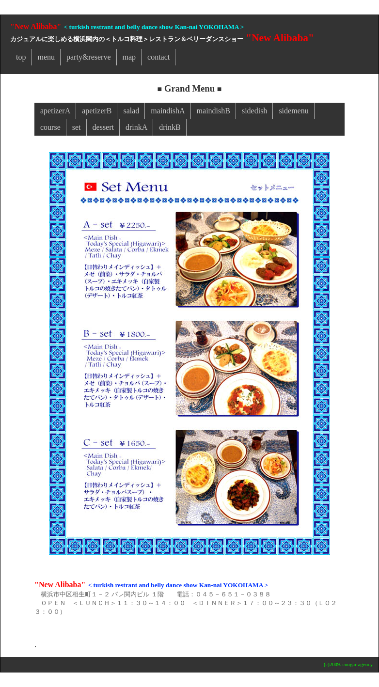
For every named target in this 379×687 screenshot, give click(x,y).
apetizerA (55, 111)
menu (46, 57)
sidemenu (293, 111)
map (129, 57)
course (50, 127)
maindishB (213, 111)
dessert (103, 127)
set (76, 127)
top (21, 57)
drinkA (136, 127)
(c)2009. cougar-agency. (349, 664)
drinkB (169, 127)
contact (158, 57)
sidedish (254, 111)
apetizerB (96, 111)
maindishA (168, 111)
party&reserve (88, 57)
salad (131, 111)
